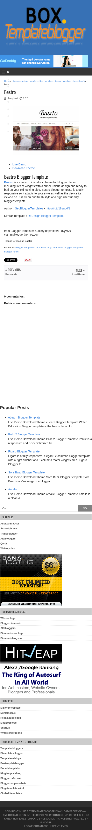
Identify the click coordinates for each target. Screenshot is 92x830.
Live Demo (19, 164)
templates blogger (53, 81)
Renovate (11, 274)
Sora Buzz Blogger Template (26, 472)
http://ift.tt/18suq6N (58, 208)
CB (43, 818)
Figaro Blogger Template (24, 451)
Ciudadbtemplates (11, 793)
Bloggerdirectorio (10, 623)
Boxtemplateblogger (12, 763)
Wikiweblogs (7, 618)
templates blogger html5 (74, 81)
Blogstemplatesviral (12, 788)
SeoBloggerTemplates (29, 208)
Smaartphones (8, 528)
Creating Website (59, 818)
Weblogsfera (7, 548)
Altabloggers (7, 538)
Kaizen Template (14, 818)
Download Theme (23, 168)
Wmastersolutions (11, 732)
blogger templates (20, 81)
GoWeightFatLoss (37, 826)
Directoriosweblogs (11, 633)
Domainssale (8, 712)
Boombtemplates (10, 768)
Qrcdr (3, 543)
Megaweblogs (8, 722)
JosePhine (78, 274)
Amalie (12, 489)
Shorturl (5, 727)
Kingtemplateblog (10, 773)
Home (7, 81)
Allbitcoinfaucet (9, 523)
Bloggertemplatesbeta (13, 783)
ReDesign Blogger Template (46, 215)
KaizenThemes (59, 826)
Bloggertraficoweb (11, 778)
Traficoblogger (8, 533)
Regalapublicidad (10, 717)
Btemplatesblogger (11, 753)
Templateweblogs (10, 758)
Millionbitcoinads (10, 707)
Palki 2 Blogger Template (24, 434)
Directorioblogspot (11, 638)
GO (85, 508)
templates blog (36, 81)
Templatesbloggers (11, 748)
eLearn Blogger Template (24, 417)
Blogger (45, 822)
